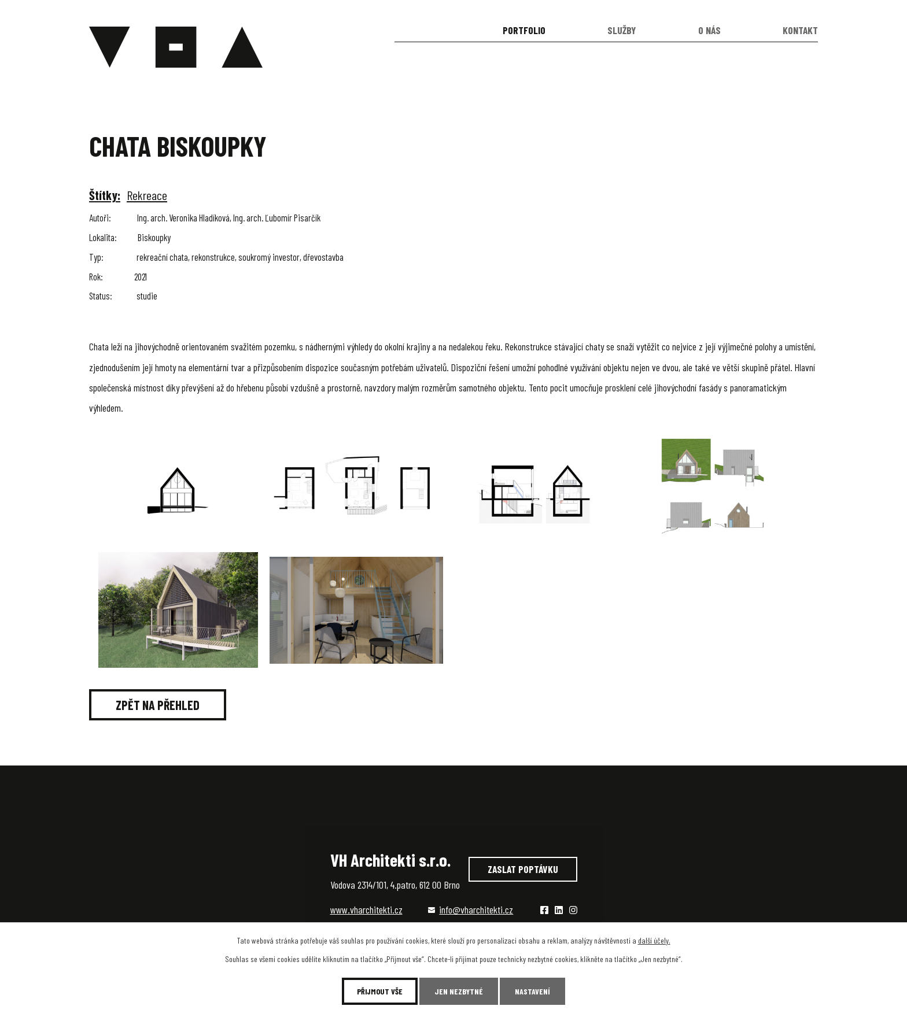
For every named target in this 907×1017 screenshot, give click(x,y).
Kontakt (800, 30)
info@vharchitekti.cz (476, 909)
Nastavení (532, 991)
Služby (621, 30)
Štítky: (104, 194)
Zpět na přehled (158, 704)
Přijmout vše (380, 991)
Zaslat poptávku (523, 869)
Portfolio (524, 30)
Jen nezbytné (458, 991)
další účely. (654, 940)
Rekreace (147, 194)
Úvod (427, 30)
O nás (709, 30)
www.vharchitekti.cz (366, 909)
